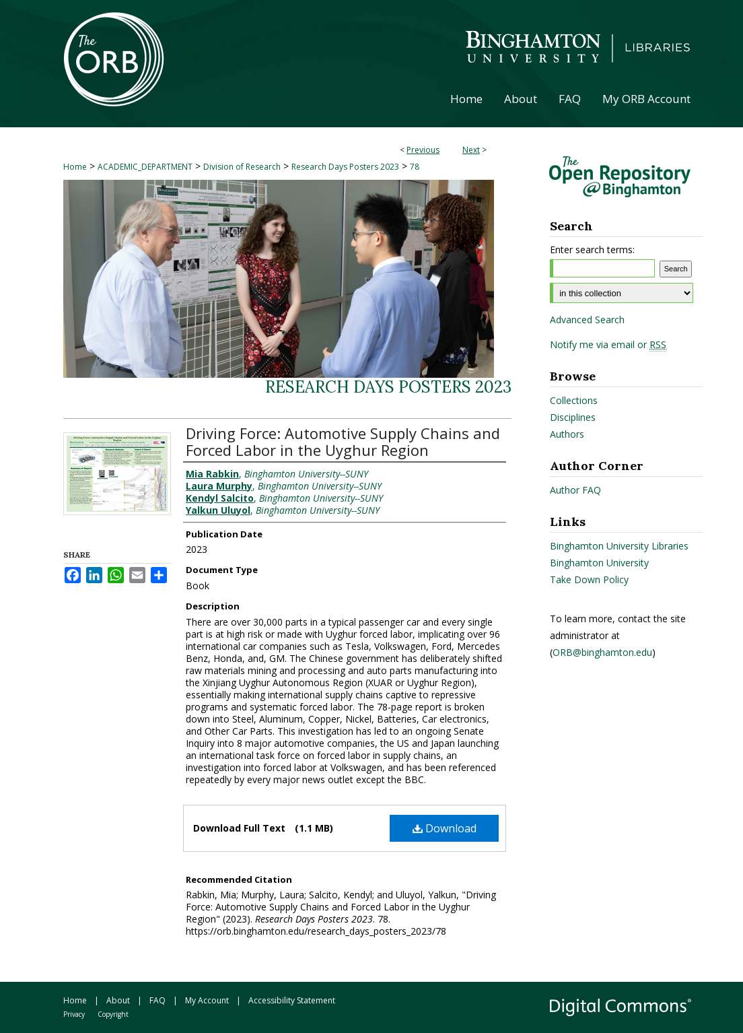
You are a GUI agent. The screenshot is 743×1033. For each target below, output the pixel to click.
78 (414, 166)
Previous (422, 150)
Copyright (113, 1014)
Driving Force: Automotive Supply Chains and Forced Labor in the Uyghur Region (343, 441)
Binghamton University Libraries (619, 545)
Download (444, 828)
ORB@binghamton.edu (602, 652)
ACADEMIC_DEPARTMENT (145, 166)
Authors (567, 434)
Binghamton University (599, 562)
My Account (207, 1000)
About (118, 1000)
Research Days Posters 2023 (345, 166)
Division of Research (242, 166)
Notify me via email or (608, 345)
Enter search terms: (592, 249)
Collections (574, 400)
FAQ (157, 1000)
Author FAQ (575, 490)
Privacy (74, 1014)
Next (471, 150)
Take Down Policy (589, 579)
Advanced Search (587, 319)
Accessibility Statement (291, 1000)
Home (75, 166)
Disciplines (573, 417)
